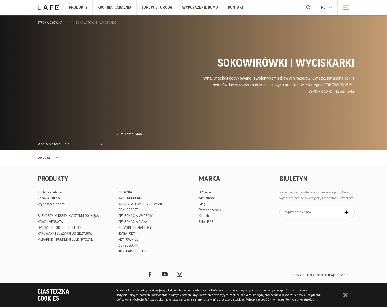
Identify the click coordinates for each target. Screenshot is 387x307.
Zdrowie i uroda (156, 7)
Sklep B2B (206, 221)
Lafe (48, 7)
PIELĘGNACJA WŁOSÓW (135, 216)
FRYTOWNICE (128, 239)
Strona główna (50, 22)
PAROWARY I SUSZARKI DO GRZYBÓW (65, 233)
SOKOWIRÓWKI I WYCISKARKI (96, 22)
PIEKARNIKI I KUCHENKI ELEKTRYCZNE (65, 239)
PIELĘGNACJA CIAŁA (132, 221)
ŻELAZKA (125, 192)
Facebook (149, 274)
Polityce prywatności (299, 299)
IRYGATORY (126, 233)
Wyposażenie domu (200, 7)
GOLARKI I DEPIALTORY (135, 227)
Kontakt (236, 7)
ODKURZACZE (128, 210)
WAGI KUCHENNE (130, 198)
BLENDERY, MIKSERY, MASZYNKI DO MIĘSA (68, 216)
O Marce (205, 192)
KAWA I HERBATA (50, 221)
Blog (202, 204)
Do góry (44, 157)
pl (323, 7)
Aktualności (207, 198)
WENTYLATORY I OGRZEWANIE (141, 204)
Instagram (179, 274)
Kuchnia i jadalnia (114, 7)
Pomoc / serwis (210, 210)
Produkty (78, 7)
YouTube (164, 274)
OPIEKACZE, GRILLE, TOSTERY (59, 227)
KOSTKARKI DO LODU (133, 251)
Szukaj (308, 7)
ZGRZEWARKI (128, 245)
